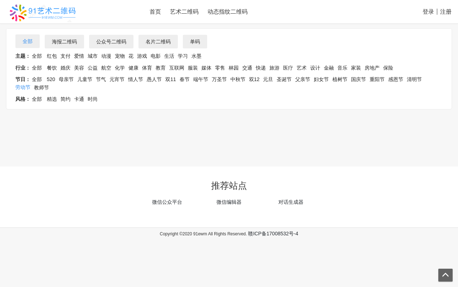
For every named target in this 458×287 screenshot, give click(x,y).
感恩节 (395, 79)
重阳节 (377, 79)
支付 (65, 56)
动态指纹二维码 (228, 12)
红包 (52, 56)
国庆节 (358, 79)
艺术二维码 (184, 12)
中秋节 (237, 79)
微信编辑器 (229, 202)
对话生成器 (290, 202)
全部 (28, 41)
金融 (329, 68)
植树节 (339, 79)
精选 (52, 99)
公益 (93, 68)
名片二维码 (158, 41)
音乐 (342, 68)
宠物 (120, 56)
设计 (315, 68)
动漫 (106, 56)
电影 (156, 56)
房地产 (372, 68)
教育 (161, 68)
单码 (195, 41)
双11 (170, 79)
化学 (120, 68)
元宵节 (117, 79)
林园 (234, 68)
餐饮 (52, 68)
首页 (155, 12)
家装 (356, 68)
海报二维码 (64, 41)
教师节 (41, 87)
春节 (185, 79)
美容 (79, 68)
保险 (388, 68)
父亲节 (302, 79)
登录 (428, 12)
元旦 (268, 79)
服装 (193, 68)
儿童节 (84, 79)
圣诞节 (284, 79)
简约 (65, 99)
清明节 (414, 79)
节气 (101, 79)
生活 (169, 56)
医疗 (288, 68)
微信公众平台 (167, 202)
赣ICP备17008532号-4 (273, 233)
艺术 (302, 68)
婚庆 (65, 68)
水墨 (196, 56)
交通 (247, 68)
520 (51, 79)
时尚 (93, 99)
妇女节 (321, 79)
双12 (254, 79)
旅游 (274, 68)
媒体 (206, 68)
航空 (106, 68)
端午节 (200, 79)
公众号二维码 (111, 41)
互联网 (176, 68)
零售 (220, 68)
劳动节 (22, 87)
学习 (183, 56)
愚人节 (154, 79)
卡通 (79, 99)
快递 (261, 68)
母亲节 (66, 79)
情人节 (135, 79)
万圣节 (219, 79)
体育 (147, 68)
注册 (446, 12)
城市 (93, 56)
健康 (133, 68)
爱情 (79, 56)
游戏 (142, 56)
